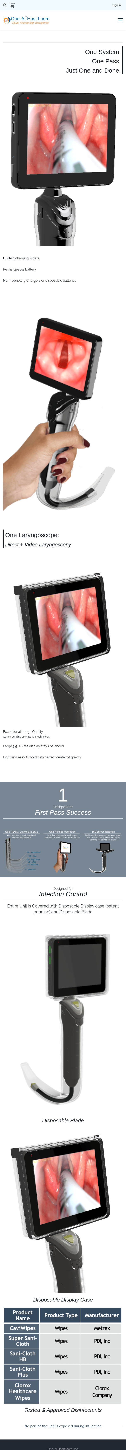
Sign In (116, 5)
